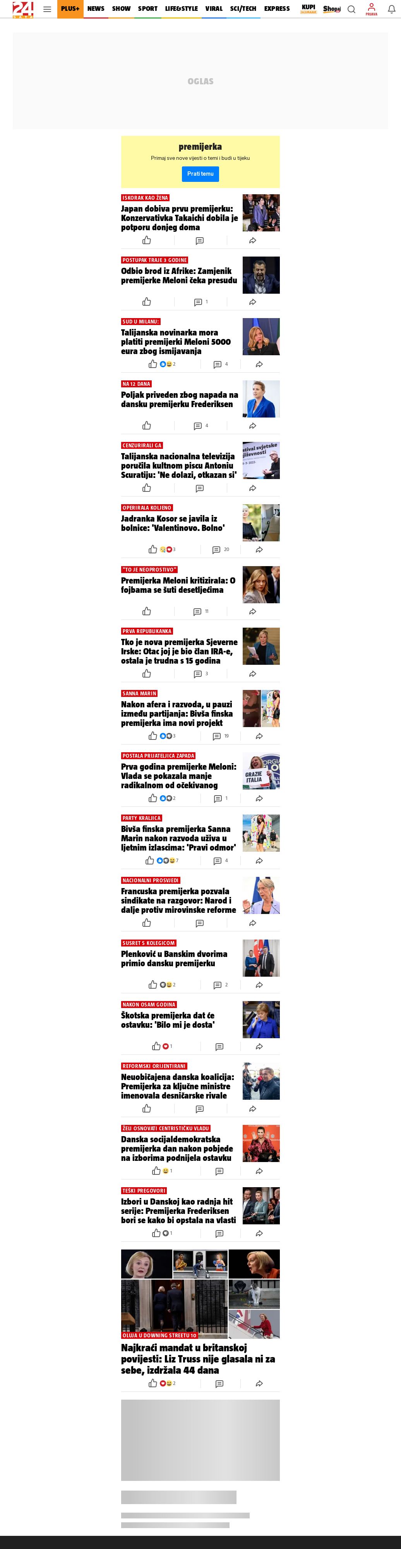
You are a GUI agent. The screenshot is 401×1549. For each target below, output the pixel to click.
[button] (351, 9)
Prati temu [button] (200, 174)
